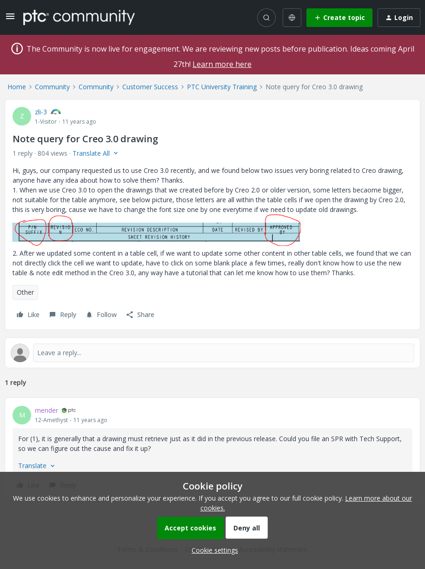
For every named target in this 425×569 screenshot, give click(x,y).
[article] (212, 449)
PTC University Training (222, 86)
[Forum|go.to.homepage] (79, 17)
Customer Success (150, 86)
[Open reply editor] (212, 353)
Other (25, 292)
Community (52, 86)
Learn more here (222, 64)
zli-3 (41, 111)
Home (16, 86)
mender (46, 410)
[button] (10, 19)
